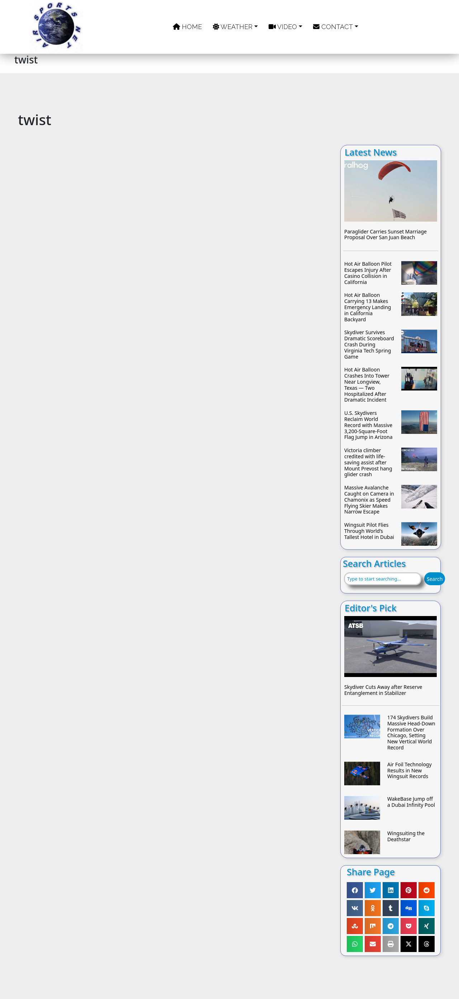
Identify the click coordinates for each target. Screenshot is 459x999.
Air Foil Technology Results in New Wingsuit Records (409, 771)
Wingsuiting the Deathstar (406, 836)
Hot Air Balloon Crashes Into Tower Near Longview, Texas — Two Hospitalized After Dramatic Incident (366, 385)
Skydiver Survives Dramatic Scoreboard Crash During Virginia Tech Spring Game (369, 345)
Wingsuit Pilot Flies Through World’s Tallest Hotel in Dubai (369, 531)
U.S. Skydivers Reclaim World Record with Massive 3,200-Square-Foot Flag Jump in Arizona (368, 425)
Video (283, 26)
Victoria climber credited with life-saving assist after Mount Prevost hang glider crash (368, 463)
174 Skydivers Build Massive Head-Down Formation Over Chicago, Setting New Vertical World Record (411, 733)
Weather (232, 26)
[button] (355, 890)
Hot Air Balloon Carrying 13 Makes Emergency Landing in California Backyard (367, 307)
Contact (333, 26)
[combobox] (382, 578)
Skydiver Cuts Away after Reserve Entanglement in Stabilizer (383, 690)
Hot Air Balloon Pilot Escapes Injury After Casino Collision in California (368, 273)
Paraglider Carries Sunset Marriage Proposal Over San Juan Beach (385, 235)
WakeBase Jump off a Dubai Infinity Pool (411, 802)
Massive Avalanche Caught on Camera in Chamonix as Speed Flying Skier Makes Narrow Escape (369, 500)
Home (187, 26)
